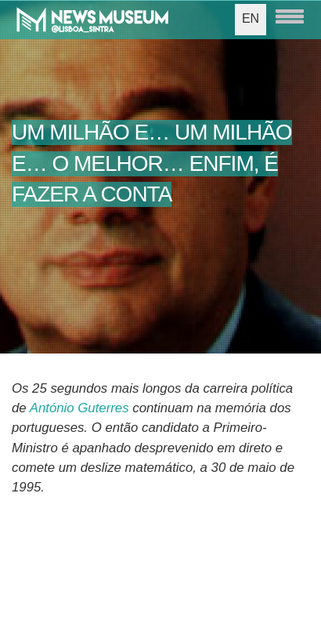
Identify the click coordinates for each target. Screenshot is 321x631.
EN (250, 18)
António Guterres (79, 408)
